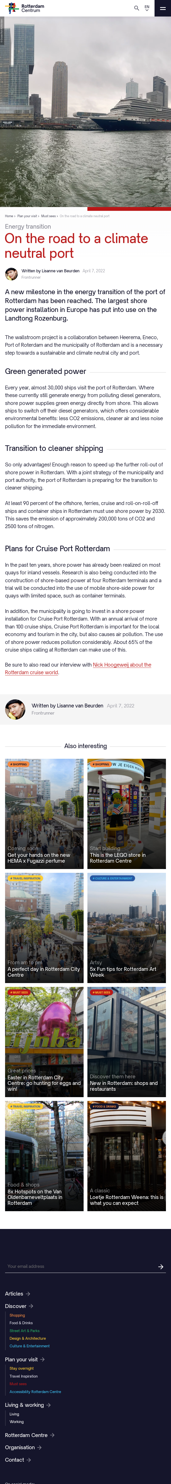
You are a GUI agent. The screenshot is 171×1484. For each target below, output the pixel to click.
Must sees (18, 1384)
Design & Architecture (28, 1338)
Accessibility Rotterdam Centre (35, 1392)
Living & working (28, 1405)
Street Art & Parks (25, 1331)
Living (14, 1414)
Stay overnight (22, 1368)
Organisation (23, 1447)
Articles (17, 1294)
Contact (18, 1460)
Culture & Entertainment (30, 1346)
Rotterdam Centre (29, 1435)
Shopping (17, 1315)
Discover (19, 1306)
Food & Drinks (21, 1323)
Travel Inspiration (24, 1376)
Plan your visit (25, 1359)
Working (17, 1421)
